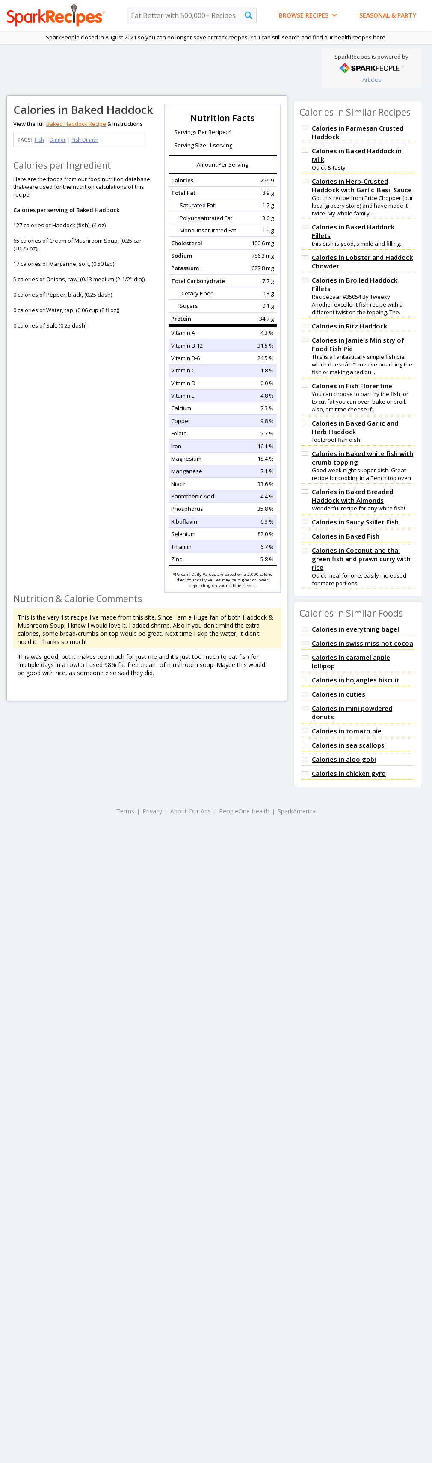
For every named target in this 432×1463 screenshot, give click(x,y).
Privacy (152, 811)
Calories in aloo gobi (344, 759)
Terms (125, 811)
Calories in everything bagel (355, 629)
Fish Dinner (84, 139)
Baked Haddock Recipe (76, 124)
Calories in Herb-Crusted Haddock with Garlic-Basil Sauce (362, 185)
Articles (371, 79)
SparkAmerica (297, 811)
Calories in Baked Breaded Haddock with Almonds (352, 495)
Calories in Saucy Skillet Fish (355, 522)
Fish (39, 139)
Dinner (58, 139)
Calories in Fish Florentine (352, 385)
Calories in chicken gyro (349, 773)
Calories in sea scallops (348, 745)
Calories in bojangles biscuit (355, 680)
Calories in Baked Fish (345, 536)
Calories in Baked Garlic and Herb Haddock (355, 427)
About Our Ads (190, 811)
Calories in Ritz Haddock (349, 326)
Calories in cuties (338, 694)
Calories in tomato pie (347, 731)
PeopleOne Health (244, 811)
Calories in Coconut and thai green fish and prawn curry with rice (361, 559)
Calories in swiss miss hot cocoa (362, 643)
